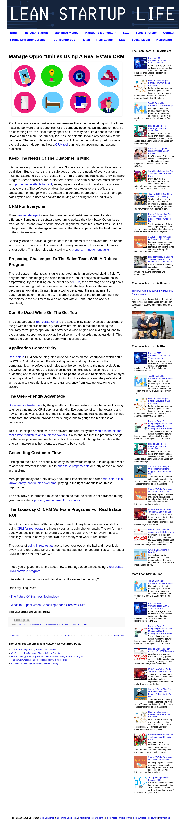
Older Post (119, 635)
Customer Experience (30, 624)
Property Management (49, 624)
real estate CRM (47, 321)
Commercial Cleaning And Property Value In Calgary (35, 663)
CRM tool (61, 144)
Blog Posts (111, 818)
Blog (13, 32)
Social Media (140, 39)
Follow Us (153, 818)
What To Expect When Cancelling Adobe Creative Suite (48, 605)
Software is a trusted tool (25, 405)
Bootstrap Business (66, 818)
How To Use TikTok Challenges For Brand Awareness (158, 128)
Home (67, 635)
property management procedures (57, 500)
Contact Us (164, 818)
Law (122, 39)
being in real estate (40, 545)
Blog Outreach (139, 818)
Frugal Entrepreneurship (28, 39)
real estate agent (28, 215)
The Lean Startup (35, 32)
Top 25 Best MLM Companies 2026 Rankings (160, 104)
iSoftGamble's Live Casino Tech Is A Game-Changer (160, 510)
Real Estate (104, 39)
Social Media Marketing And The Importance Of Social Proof (160, 173)
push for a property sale (73, 466)
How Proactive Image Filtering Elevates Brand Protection (159, 83)
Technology (82, 624)
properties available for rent (33, 184)
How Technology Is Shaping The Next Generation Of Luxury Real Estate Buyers (47, 656)
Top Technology (63, 39)
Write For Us (125, 818)
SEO (126, 32)
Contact (168, 32)
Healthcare (164, 39)
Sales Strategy (146, 32)
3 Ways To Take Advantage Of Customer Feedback (160, 238)
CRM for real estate (30, 528)
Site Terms (100, 818)
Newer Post (15, 635)
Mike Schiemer (47, 818)
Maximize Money (66, 32)
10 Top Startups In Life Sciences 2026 (158, 778)
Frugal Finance (85, 818)
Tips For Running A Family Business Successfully (33, 649)
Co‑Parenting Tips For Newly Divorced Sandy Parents (35, 653)
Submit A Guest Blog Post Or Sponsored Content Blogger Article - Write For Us (159, 218)
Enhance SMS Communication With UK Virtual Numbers (159, 60)
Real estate (16, 357)
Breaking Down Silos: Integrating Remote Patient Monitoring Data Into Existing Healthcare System (160, 425)
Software (73, 624)
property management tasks (91, 249)
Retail (86, 39)
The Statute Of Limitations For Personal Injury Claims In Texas (39, 660)
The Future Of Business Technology (35, 596)
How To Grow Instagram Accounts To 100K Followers (161, 531)
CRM (76, 282)
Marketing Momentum (100, 32)
